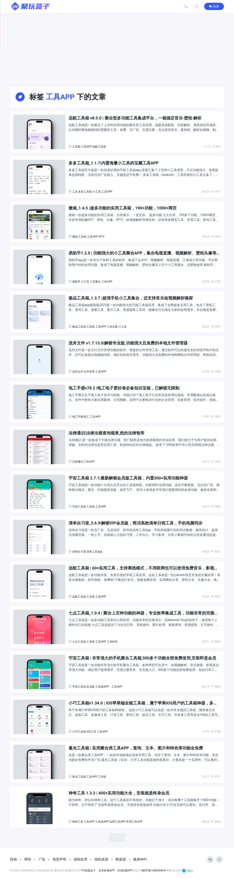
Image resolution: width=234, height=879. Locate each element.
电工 (86, 416)
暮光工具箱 (79, 776)
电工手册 (77, 416)
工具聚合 (95, 281)
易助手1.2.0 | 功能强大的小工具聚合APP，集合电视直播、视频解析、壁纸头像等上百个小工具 (143, 253)
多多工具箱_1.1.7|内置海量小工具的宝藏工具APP (114, 163)
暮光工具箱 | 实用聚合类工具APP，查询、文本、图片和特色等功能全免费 (136, 748)
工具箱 (76, 146)
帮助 (27, 859)
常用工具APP (134, 821)
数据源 (121, 859)
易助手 (76, 281)
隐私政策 (101, 859)
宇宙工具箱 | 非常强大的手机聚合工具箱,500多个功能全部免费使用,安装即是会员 (142, 658)
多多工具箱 (85, 191)
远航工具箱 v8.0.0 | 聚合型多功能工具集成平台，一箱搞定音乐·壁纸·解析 (135, 118)
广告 (41, 859)
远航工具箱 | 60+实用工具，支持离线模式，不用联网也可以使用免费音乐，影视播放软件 (143, 568)
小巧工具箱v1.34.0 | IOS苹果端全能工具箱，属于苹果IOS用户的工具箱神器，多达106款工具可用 (143, 703)
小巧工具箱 (79, 731)
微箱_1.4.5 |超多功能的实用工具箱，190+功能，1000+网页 (123, 208)
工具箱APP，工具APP (108, 686)
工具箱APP (102, 821)
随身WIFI (140, 859)
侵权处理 (80, 859)
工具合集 (112, 326)
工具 (75, 191)
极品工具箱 (79, 326)
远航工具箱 (99, 146)
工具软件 (112, 641)
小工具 (97, 191)
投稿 (13, 859)
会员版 (90, 686)
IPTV (101, 236)
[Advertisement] (117, 47)
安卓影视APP (106, 870)
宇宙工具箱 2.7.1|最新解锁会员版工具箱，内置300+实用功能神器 (128, 478)
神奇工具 (77, 821)
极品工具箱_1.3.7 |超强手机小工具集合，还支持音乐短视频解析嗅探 (131, 298)
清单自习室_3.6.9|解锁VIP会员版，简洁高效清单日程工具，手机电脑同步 (136, 523)
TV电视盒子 (88, 870)
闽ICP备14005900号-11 (155, 870)
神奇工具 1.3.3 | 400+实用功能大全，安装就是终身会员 (119, 793)
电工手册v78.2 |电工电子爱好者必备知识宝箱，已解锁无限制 (124, 388)
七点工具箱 (79, 641)
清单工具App (94, 551)
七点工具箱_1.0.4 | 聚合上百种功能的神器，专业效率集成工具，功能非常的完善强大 (144, 613)
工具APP (86, 146)
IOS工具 (91, 731)
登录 (214, 6)
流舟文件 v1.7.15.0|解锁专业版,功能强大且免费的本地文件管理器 (128, 343)
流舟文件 (77, 371)
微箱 (75, 236)
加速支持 (181, 871)
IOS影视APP (125, 870)
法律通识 (77, 461)
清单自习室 (79, 551)
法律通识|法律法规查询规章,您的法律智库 (107, 433)
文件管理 (89, 371)
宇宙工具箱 (79, 506)
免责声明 (59, 859)
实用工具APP (117, 821)
